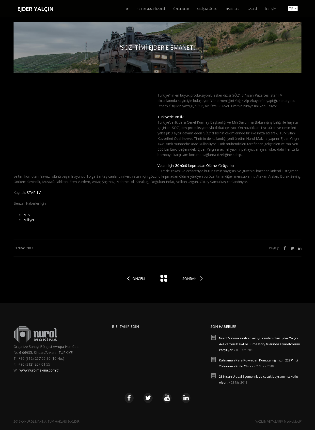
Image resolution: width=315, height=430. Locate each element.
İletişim (270, 9)
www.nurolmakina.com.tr (39, 370)
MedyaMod (292, 421)
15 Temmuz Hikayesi (151, 9)
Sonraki (189, 278)
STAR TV (34, 192)
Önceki (138, 278)
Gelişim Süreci (207, 9)
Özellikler (181, 9)
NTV (26, 215)
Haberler (232, 9)
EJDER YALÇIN (35, 8)
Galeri (252, 9)
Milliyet (28, 219)
